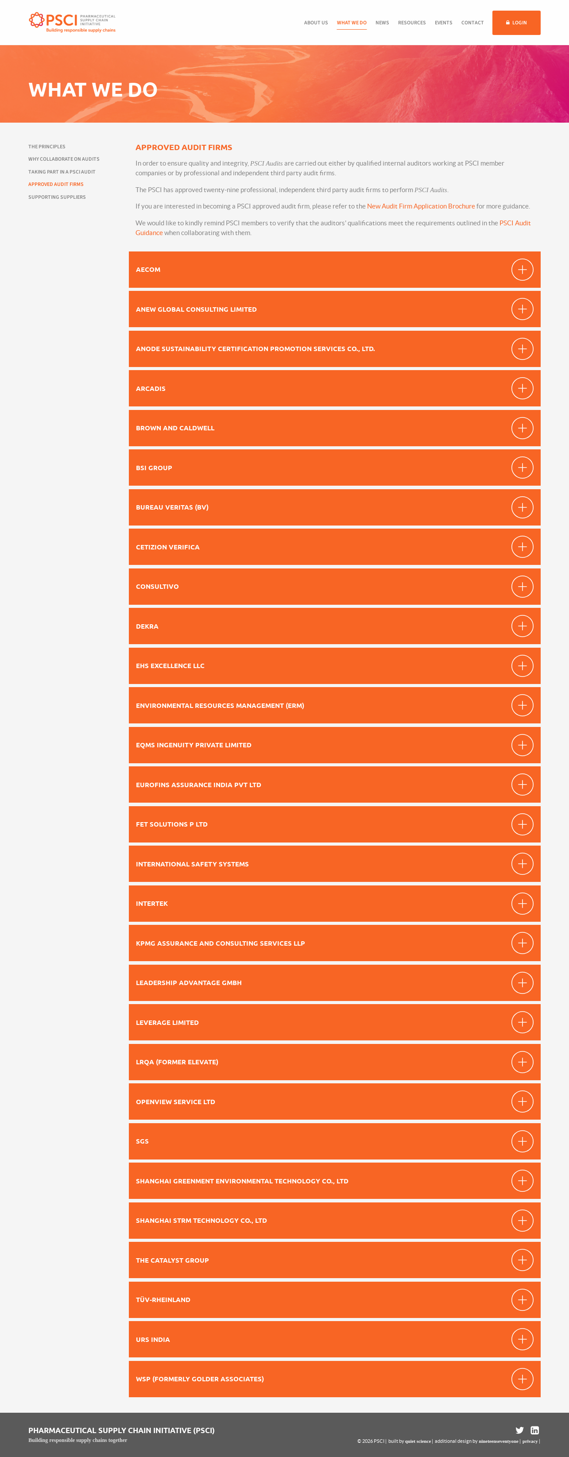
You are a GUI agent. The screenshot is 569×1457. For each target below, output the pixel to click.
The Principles (47, 147)
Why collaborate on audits (64, 159)
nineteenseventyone (498, 1441)
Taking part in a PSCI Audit (62, 172)
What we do (352, 23)
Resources (412, 23)
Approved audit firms (56, 184)
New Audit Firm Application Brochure (421, 206)
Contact (472, 23)
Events (444, 23)
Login (519, 23)
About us (316, 23)
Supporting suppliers (57, 197)
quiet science (418, 1441)
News (382, 23)
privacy (530, 1441)
